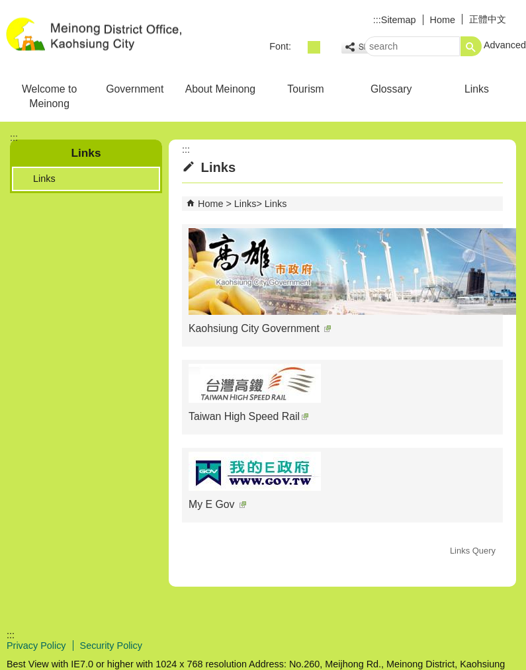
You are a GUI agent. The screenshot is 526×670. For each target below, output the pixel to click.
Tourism (305, 89)
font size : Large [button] (328, 47)
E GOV (412, 644)
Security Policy (111, 645)
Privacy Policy (36, 645)
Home (442, 20)
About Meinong (220, 89)
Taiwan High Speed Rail (248, 416)
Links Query (473, 551)
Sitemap (398, 20)
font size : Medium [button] (314, 47)
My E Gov (217, 504)
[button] (471, 46)
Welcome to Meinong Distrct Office (112, 35)
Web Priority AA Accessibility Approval (478, 645)
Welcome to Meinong (49, 96)
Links (476, 89)
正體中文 (487, 19)
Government (134, 89)
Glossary (391, 89)
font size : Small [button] (299, 47)
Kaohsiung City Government (260, 328)
